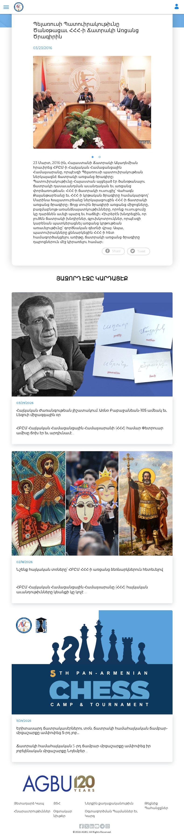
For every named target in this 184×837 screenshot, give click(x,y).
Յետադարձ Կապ (29, 803)
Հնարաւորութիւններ (32, 811)
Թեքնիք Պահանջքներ (156, 805)
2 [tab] (101, 158)
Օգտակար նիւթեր (62, 813)
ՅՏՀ (56, 803)
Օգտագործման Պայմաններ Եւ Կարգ (111, 813)
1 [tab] (94, 158)
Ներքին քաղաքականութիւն (109, 803)
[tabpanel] (92, 102)
